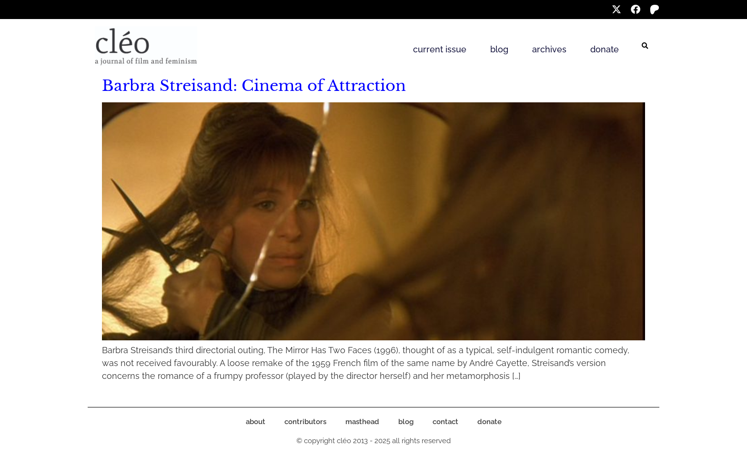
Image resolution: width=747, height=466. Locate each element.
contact (445, 421)
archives (549, 49)
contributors (305, 421)
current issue (439, 49)
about (255, 421)
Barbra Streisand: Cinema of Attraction (254, 85)
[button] (645, 46)
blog (499, 49)
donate (604, 49)
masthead (362, 421)
